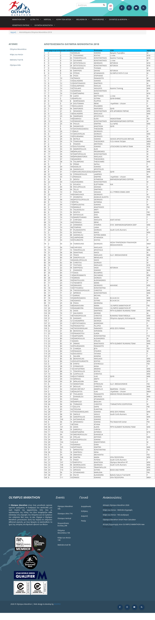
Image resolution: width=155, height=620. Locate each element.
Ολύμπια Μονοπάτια (44, 26)
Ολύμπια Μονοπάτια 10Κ (64, 531)
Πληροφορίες (98, 20)
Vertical (48, 20)
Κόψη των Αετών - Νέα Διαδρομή (116, 515)
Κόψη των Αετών (16, 54)
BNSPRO (57, 604)
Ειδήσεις (84, 511)
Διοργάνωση (86, 506)
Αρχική (13, 32)
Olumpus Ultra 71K (65, 513)
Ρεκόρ (83, 521)
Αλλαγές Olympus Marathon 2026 (116, 505)
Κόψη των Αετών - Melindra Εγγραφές (117, 510)
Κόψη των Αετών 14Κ (64, 538)
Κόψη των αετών (64, 20)
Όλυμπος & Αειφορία (118, 20)
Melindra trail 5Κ (64, 545)
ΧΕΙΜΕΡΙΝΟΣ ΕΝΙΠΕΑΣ (21, 26)
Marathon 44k (19, 20)
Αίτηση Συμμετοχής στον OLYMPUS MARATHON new (123, 524)
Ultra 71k (34, 20)
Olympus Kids (15, 65)
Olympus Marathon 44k (65, 507)
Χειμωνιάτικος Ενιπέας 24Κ (63, 524)
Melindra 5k (82, 20)
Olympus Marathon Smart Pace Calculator (119, 519)
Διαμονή (84, 516)
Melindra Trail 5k (16, 60)
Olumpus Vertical (64, 518)
